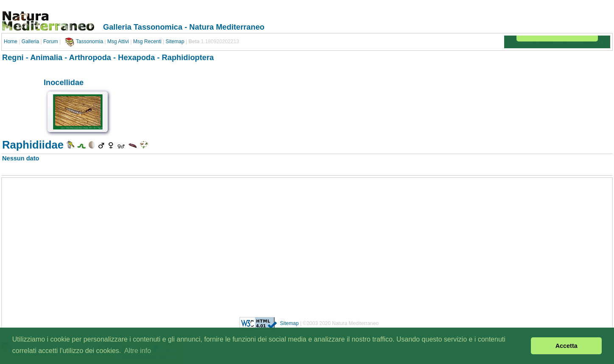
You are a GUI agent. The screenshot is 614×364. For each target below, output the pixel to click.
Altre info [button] (137, 350)
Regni (13, 57)
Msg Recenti (147, 41)
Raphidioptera (188, 57)
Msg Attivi (118, 41)
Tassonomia (89, 41)
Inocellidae (64, 82)
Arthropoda (90, 57)
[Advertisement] (307, 244)
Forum (50, 41)
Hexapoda (136, 57)
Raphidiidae (33, 145)
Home (10, 41)
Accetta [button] (566, 345)
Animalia (46, 57)
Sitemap (175, 41)
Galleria (30, 41)
